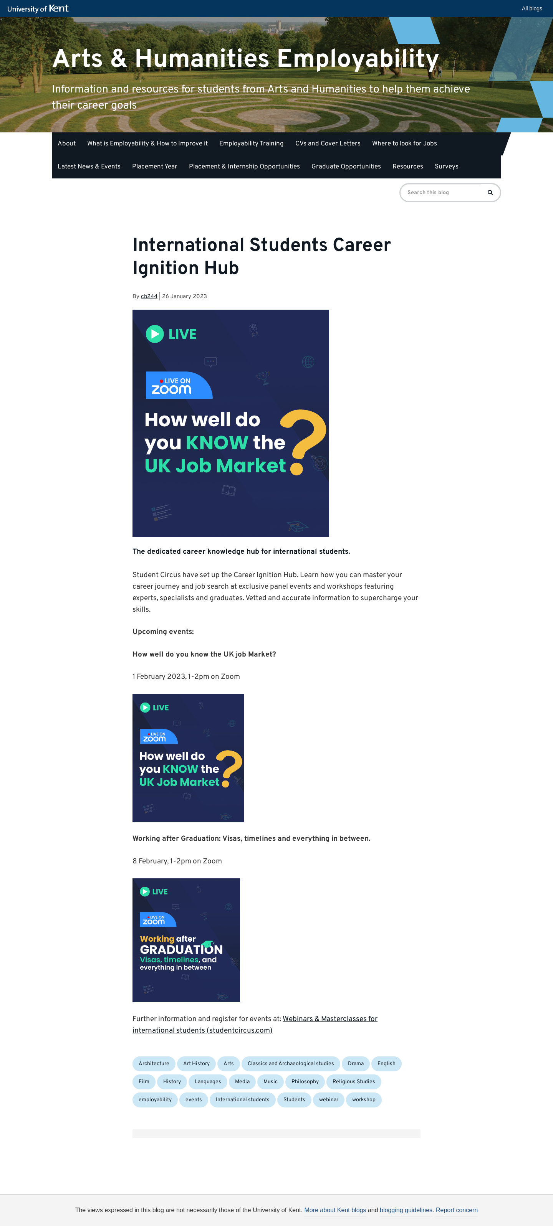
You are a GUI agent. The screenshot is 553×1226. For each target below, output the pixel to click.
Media (242, 1082)
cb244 (149, 296)
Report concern (457, 1210)
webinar (328, 1100)
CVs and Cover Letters (328, 144)
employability (155, 1100)
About (67, 144)
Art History (196, 1064)
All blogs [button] (532, 8)
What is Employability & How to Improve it (147, 144)
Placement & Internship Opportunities (244, 167)
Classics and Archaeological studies (291, 1064)
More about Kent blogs (335, 1210)
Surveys (447, 167)
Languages (208, 1082)
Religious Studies (354, 1082)
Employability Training (251, 144)
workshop (364, 1100)
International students (243, 1100)
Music (270, 1082)
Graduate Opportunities (346, 167)
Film (144, 1082)
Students (294, 1100)
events (193, 1100)
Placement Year (154, 167)
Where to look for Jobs (404, 144)
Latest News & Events (89, 167)
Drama (356, 1064)
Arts (229, 1064)
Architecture (154, 1064)
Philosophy (305, 1082)
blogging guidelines (406, 1210)
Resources (407, 167)
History (172, 1082)
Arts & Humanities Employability (246, 59)
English (386, 1064)
